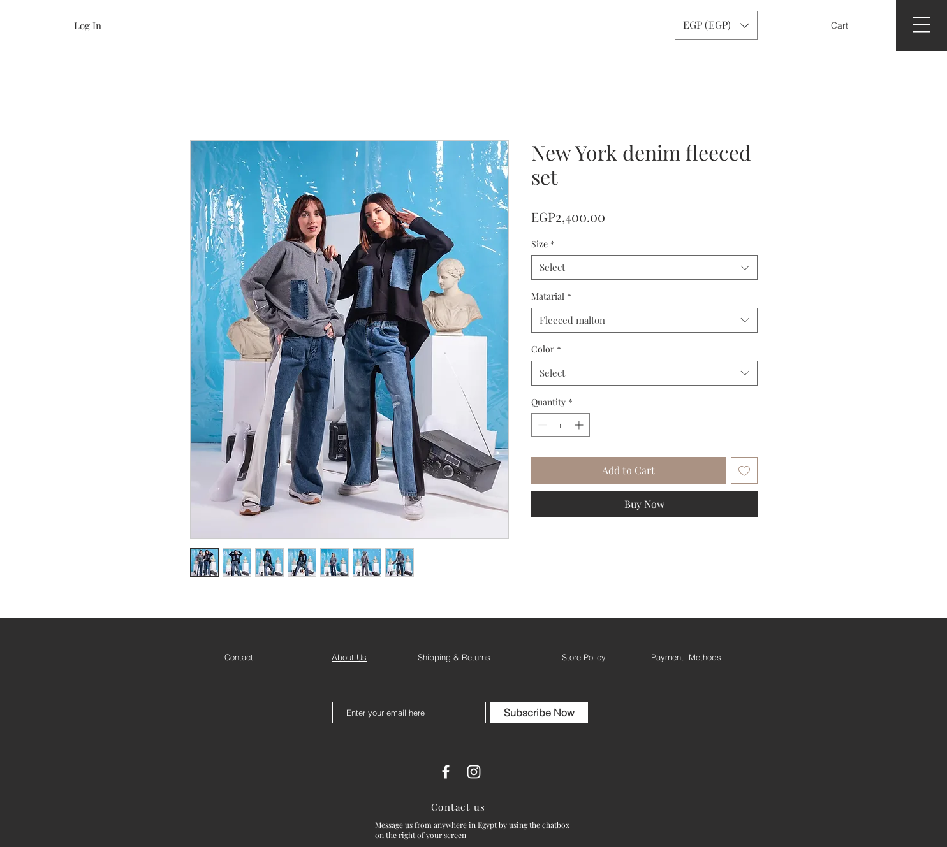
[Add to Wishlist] (744, 470)
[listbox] (716, 25)
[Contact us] (460, 807)
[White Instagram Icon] (474, 772)
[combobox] (644, 267)
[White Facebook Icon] (446, 772)
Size (543, 244)
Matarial (551, 296)
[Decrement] (541, 425)
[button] (848, 25)
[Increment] (580, 425)
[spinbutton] (560, 425)
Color (546, 349)
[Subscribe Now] (539, 712)
